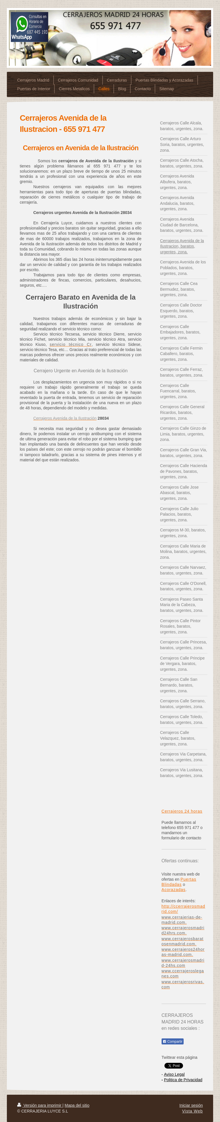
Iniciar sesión (191, 1105)
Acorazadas (174, 889)
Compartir (172, 1042)
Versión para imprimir (39, 1105)
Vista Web (192, 1111)
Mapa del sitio (77, 1105)
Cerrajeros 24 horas (182, 811)
